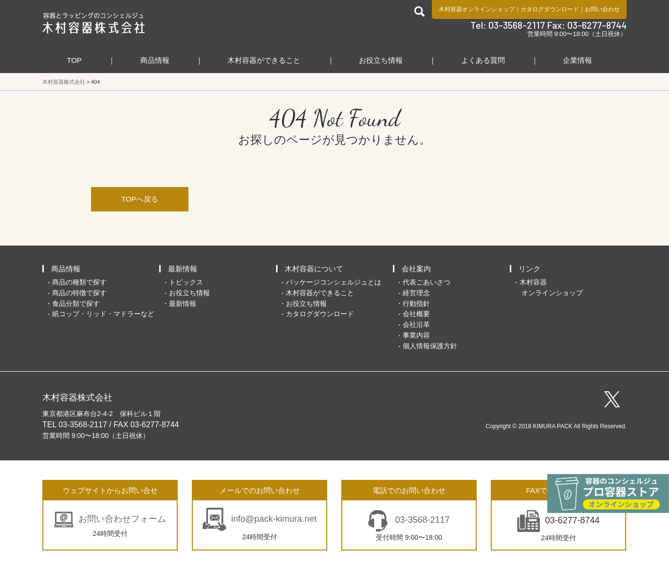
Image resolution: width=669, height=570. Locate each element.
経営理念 (416, 293)
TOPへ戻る (139, 199)
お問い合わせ (602, 9)
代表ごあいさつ (426, 282)
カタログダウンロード (549, 9)
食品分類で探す (76, 303)
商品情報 (154, 60)
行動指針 (416, 303)
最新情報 (182, 269)
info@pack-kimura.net (273, 519)
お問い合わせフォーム (122, 519)
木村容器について (314, 269)
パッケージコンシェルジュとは (333, 282)
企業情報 (577, 60)
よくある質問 (483, 60)
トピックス (186, 282)
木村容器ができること (263, 60)
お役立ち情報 (381, 60)
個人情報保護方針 (430, 346)
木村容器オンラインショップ (477, 9)
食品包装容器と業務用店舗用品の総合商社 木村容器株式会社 (93, 23)
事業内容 (416, 335)
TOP (74, 60)
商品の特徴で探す (79, 293)
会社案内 (416, 269)
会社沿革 (416, 324)
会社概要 (416, 314)
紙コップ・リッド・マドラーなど (103, 314)
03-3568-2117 (420, 520)
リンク (529, 269)
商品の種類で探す (79, 282)
